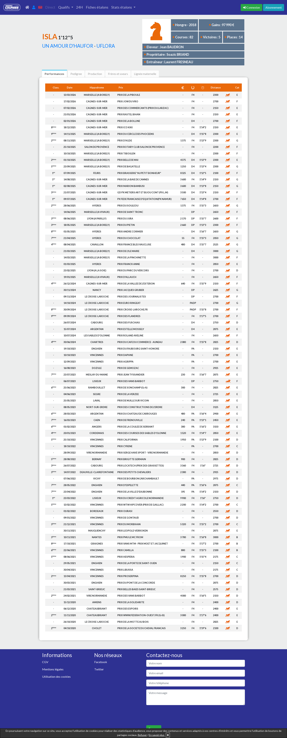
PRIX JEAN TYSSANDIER (130, 374)
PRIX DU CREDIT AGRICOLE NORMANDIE (140, 498)
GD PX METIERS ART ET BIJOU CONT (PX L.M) (142, 192)
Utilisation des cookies (56, 676)
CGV (45, 662)
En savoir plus (157, 735)
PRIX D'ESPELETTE (127, 485)
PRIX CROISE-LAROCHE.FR (132, 309)
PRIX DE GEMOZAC (128, 368)
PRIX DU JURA (125, 218)
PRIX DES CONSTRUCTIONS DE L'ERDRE (139, 407)
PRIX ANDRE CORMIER (130, 231)
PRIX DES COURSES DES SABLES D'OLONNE (141, 433)
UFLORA (105, 46)
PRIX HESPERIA (126, 556)
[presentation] (174, 715)
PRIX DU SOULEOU (127, 205)
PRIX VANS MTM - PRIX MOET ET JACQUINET (142, 543)
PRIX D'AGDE (124, 140)
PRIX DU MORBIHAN (129, 524)
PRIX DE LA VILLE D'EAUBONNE (134, 491)
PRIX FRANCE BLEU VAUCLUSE (134, 244)
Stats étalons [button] (122, 7)
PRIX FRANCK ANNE (128, 264)
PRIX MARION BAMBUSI (131, 186)
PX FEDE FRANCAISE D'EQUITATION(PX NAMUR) (144, 199)
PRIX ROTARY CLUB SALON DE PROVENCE (141, 146)
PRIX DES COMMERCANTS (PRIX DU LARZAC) (142, 108)
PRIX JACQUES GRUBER (130, 290)
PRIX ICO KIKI (125, 127)
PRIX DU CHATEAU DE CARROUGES (137, 413)
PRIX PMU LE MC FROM (130, 537)
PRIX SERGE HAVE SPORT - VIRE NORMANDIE (142, 452)
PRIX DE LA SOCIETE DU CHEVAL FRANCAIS (141, 628)
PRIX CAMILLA (125, 550)
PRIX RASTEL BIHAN (128, 114)
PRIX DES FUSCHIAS (128, 322)
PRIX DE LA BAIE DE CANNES (133, 179)
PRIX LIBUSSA (125, 569)
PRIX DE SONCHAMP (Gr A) (132, 387)
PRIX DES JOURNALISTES (131, 296)
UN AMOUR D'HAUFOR (67, 46)
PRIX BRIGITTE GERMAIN (131, 459)
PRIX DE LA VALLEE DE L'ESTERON (136, 283)
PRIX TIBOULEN (126, 153)
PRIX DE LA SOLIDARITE (130, 602)
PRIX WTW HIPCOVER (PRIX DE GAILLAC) (140, 504)
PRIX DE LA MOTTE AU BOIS (133, 621)
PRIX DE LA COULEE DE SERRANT (135, 426)
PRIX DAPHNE (125, 355)
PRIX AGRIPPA (125, 361)
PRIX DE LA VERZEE (128, 394)
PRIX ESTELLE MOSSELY (130, 329)
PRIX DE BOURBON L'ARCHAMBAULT (138, 478)
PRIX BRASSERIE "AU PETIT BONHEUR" (139, 173)
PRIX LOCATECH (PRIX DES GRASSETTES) (140, 465)
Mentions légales (53, 669)
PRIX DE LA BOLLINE (128, 120)
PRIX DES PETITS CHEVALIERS (134, 472)
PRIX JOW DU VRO (127, 101)
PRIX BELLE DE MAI (127, 159)
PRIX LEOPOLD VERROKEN (132, 530)
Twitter (99, 669)
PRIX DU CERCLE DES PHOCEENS (135, 133)
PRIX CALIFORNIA (127, 439)
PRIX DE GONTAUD (128, 517)
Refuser (142, 735)
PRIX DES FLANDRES (128, 316)
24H (79, 7)
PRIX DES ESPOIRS (127, 608)
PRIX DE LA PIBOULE (128, 94)
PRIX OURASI (124, 511)
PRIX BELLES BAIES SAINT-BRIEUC (136, 589)
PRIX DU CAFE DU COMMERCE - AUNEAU (139, 342)
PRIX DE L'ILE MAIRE (128, 251)
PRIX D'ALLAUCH (126, 277)
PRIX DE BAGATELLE (128, 166)
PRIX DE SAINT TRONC (130, 211)
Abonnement (273, 7)
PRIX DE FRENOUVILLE (130, 420)
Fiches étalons (97, 7)
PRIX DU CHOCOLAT (129, 238)
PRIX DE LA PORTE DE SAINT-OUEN (137, 563)
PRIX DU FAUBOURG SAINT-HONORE (138, 348)
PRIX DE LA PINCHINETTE (131, 257)
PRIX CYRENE (124, 446)
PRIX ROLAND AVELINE (130, 335)
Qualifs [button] (64, 7)
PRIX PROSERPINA (127, 576)
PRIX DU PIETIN (126, 224)
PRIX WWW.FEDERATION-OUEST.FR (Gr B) (141, 615)
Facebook (100, 662)
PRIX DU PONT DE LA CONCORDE (136, 582)
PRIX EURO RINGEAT (129, 302)
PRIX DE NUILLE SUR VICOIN (133, 400)
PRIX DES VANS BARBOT (131, 381)
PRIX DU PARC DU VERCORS (133, 270)
